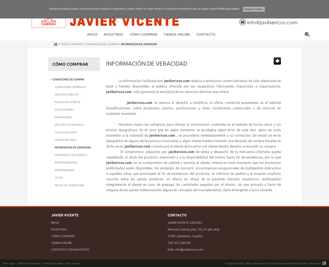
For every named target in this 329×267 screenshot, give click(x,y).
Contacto (205, 34)
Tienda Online (177, 34)
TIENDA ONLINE (61, 243)
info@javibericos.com (189, 249)
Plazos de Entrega (67, 102)
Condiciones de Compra (101, 44)
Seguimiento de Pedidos (71, 155)
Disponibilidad (64, 170)
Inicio (92, 34)
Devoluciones (64, 109)
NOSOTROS (59, 229)
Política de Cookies (53, 263)
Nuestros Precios (66, 94)
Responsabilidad (66, 162)
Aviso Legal (9, 263)
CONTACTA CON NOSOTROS (70, 249)
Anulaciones (63, 117)
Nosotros (113, 34)
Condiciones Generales (70, 87)
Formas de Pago (65, 140)
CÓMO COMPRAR (62, 236)
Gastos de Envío (66, 132)
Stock (59, 177)
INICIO (55, 222)
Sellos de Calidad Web (69, 185)
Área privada (72, 263)
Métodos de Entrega (69, 124)
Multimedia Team (298, 263)
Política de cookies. (229, 8)
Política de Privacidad (29, 263)
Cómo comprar (143, 34)
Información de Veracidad (139, 44)
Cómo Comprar (71, 44)
